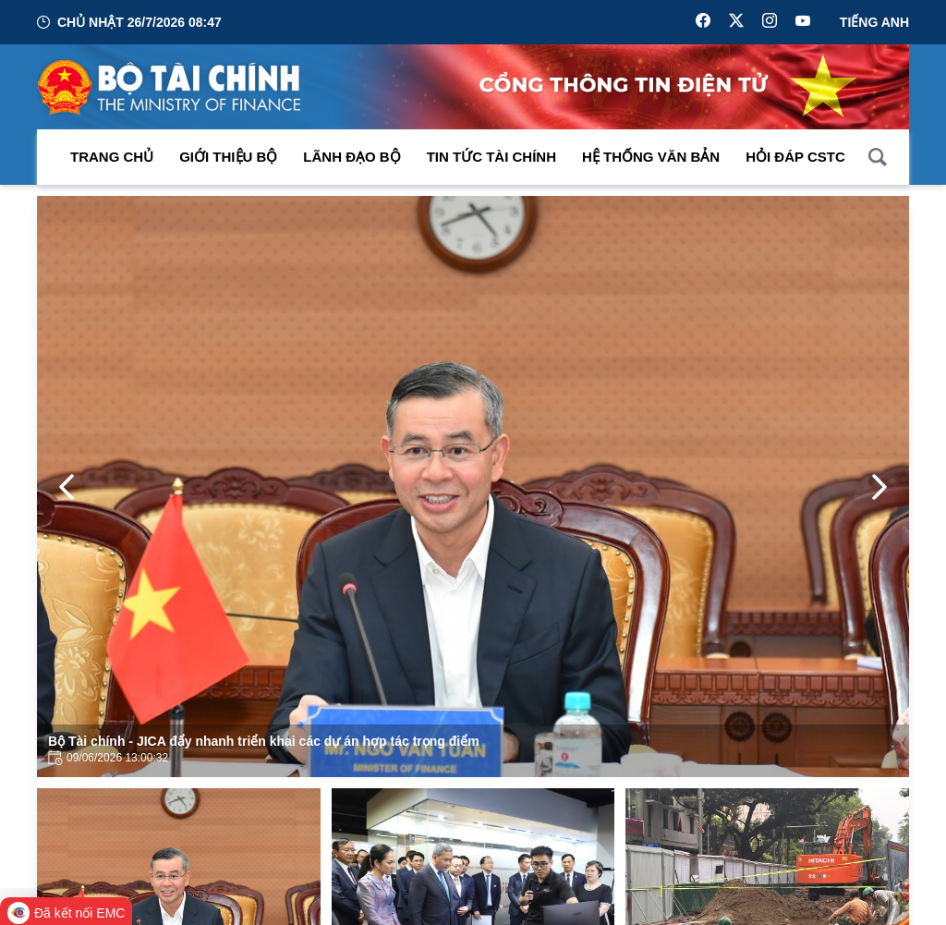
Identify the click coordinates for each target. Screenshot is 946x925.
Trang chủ (111, 156)
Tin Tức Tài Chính (491, 156)
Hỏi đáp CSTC (795, 156)
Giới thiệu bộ (228, 156)
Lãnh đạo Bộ (351, 156)
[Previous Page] (66, 487)
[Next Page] (879, 487)
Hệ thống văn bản (651, 156)
